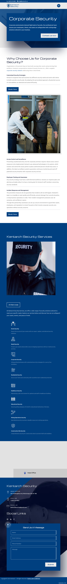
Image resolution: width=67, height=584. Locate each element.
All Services (13, 305)
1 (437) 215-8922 (12, 1)
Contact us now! (49, 35)
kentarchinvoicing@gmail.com (18, 507)
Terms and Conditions (33, 578)
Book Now (12, 89)
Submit (51, 564)
